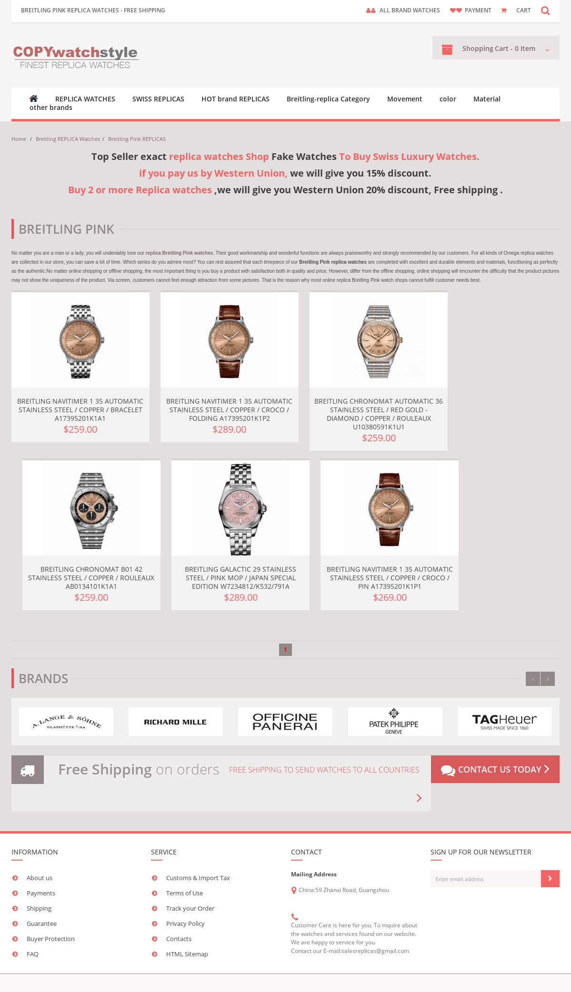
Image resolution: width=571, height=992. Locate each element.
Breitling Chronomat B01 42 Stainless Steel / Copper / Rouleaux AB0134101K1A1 (91, 578)
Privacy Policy (185, 923)
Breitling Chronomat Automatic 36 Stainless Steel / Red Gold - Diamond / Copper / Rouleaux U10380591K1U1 (378, 414)
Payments (41, 893)
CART (523, 10)
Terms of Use (184, 893)
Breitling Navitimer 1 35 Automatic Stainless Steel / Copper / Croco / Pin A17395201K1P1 (390, 578)
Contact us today (495, 770)
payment (478, 10)
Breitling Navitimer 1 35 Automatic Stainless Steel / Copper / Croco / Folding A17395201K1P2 (229, 410)
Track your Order (190, 908)
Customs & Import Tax (198, 877)
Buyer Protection (51, 938)
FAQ (33, 954)
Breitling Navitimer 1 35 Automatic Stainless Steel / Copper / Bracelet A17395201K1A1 (80, 410)
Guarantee (42, 923)
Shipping (39, 908)
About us (39, 877)
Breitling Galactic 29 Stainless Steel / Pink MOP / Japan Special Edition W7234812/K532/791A (240, 578)
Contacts (178, 938)
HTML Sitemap (187, 954)
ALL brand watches (410, 10)
